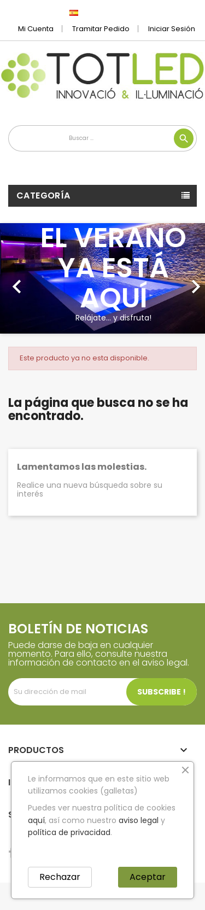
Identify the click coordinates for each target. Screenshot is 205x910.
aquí (36, 820)
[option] (102, 278)
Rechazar (59, 877)
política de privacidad (69, 832)
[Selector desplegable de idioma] (98, 12)
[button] (15, 278)
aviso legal (139, 820)
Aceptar (148, 877)
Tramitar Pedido (101, 28)
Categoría (43, 195)
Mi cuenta (36, 28)
